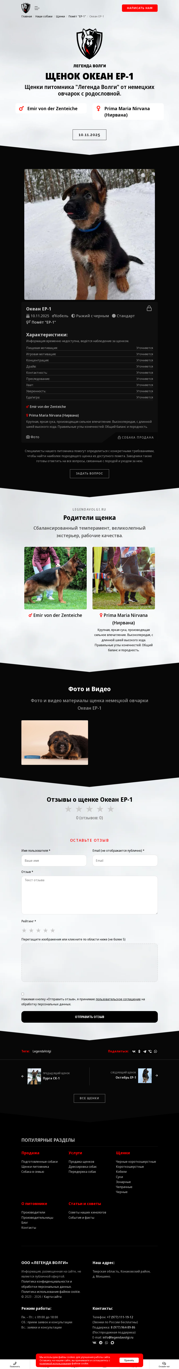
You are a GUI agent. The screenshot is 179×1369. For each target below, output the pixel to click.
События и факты (81, 1217)
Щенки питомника (35, 1166)
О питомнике (34, 1203)
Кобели (121, 1171)
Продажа (30, 1152)
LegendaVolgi (42, 1051)
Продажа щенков (81, 1161)
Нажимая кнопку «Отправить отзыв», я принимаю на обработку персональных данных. (83, 1001)
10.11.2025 (89, 134)
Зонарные (123, 1182)
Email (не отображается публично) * (118, 850)
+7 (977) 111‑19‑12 (120, 1317)
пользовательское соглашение (118, 999)
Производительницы (37, 1217)
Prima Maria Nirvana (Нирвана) (54, 415)
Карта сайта (52, 1297)
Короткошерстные (130, 1166)
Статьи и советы (85, 1203)
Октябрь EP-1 (126, 1077)
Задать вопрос (89, 473)
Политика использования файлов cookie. (50, 1292)
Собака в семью (32, 1171)
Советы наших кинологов (87, 1212)
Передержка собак (82, 1171)
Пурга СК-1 (51, 1078)
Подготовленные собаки (39, 1161)
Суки (119, 1177)
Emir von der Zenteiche (48, 406)
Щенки (123, 1152)
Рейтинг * (28, 921)
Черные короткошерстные (136, 1161)
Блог (24, 1222)
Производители (33, 1212)
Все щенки (89, 1098)
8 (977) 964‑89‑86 (123, 1327)
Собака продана (136, 437)
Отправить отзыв (89, 1017)
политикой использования (55, 1363)
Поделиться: (118, 1051)
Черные (122, 1192)
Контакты (28, 1227)
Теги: (25, 1051)
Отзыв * (27, 872)
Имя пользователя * (35, 850)
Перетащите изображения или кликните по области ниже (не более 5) (73, 939)
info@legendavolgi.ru (118, 1337)
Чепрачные (124, 1187)
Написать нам (140, 8)
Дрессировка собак (83, 1166)
